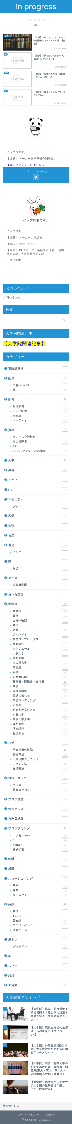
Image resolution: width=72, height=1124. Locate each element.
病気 (38, 378)
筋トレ (38, 939)
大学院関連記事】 (27, 343)
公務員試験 (38, 818)
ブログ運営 (38, 799)
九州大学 (40, 724)
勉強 (38, 525)
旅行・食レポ (38, 778)
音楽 (38, 535)
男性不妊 (40, 755)
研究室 (40, 668)
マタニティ (38, 499)
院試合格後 (40, 691)
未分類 (38, 985)
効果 (40, 885)
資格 (38, 430)
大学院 (38, 604)
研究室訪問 (40, 677)
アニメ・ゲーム (40, 925)
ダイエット (40, 895)
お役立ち (40, 733)
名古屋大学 (40, 663)
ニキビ (38, 480)
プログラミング (38, 828)
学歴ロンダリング (40, 700)
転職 (38, 858)
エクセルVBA (40, 836)
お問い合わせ (12, 297)
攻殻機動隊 (40, 585)
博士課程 (40, 729)
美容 (38, 470)
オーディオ (40, 421)
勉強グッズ (38, 808)
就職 (38, 868)
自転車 (40, 416)
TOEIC (40, 916)
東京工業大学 (40, 719)
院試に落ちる (40, 696)
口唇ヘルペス (40, 385)
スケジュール (40, 649)
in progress (36, 6)
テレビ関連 (40, 411)
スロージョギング (38, 878)
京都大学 (40, 715)
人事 (38, 460)
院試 (40, 672)
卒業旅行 (40, 644)
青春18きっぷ (40, 790)
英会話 (40, 921)
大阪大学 (40, 654)
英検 (40, 911)
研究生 (40, 705)
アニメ (38, 578)
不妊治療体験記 (40, 750)
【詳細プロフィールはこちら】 (27, 165)
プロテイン (40, 947)
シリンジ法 (40, 764)
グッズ (40, 507)
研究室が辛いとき (40, 710)
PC (38, 489)
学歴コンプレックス (40, 639)
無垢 (40, 569)
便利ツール (40, 930)
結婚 (38, 975)
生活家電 (40, 406)
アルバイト (40, 635)
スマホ (38, 965)
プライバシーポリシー (28, 1115)
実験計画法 (38, 368)
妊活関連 (40, 769)
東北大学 (40, 658)
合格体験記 (40, 621)
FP (40, 446)
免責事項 (50, 1115)
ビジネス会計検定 (40, 437)
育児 (38, 545)
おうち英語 (38, 594)
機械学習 (40, 850)
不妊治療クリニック (40, 759)
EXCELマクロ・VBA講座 (40, 451)
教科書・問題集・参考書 (40, 682)
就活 (40, 625)
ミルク (40, 552)
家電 (38, 399)
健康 (40, 890)
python (40, 845)
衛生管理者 (40, 442)
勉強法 (40, 611)
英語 (40, 686)
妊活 (38, 743)
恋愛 (38, 515)
